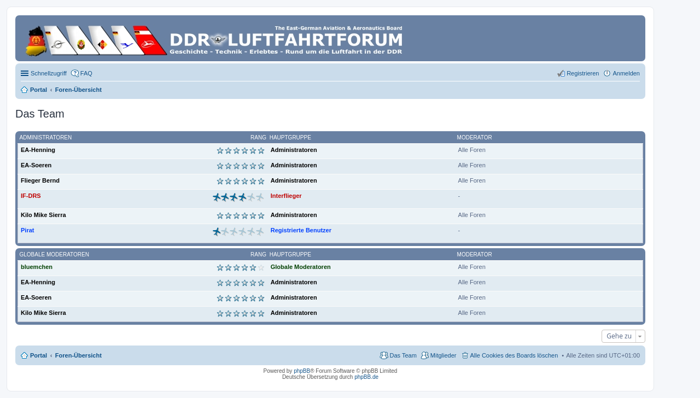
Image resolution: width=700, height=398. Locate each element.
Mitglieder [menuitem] (443, 355)
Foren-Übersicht (78, 355)
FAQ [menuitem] (86, 73)
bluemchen (36, 267)
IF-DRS (31, 195)
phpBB (302, 371)
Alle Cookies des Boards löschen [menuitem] (514, 355)
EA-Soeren (36, 165)
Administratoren (46, 137)
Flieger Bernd (40, 180)
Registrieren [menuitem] (583, 73)
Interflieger (286, 195)
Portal (38, 89)
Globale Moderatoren (54, 254)
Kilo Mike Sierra (43, 215)
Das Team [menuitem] (402, 355)
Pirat (27, 230)
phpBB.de (366, 377)
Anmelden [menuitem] (626, 73)
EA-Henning (38, 150)
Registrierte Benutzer (301, 230)
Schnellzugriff (49, 73)
